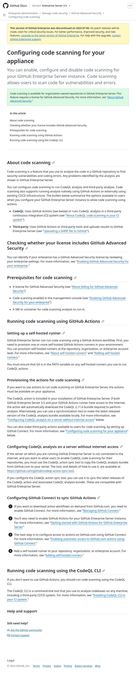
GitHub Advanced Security (86, 13)
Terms (36, 666)
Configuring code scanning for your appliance (96, 431)
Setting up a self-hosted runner (36, 333)
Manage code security (54, 13)
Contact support (18, 635)
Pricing (68, 666)
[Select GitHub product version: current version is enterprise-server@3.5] (51, 5)
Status (57, 666)
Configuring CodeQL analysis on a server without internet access (51, 420)
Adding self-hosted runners (64, 555)
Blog (97, 666)
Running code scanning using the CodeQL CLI (56, 570)
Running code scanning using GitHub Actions (55, 321)
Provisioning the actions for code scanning (45, 380)
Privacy (47, 666)
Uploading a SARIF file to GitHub (65, 231)
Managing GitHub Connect (101, 511)
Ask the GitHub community (24, 630)
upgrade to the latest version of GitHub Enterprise (50, 35)
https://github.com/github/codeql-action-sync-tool (40, 471)
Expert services (83, 666)
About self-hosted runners (68, 353)
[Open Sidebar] (4, 15)
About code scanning (31, 162)
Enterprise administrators (23, 13)
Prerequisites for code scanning (42, 277)
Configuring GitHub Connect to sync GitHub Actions (53, 497)
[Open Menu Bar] (130, 5)
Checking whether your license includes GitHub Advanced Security (66, 245)
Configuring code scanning (24, 17)
